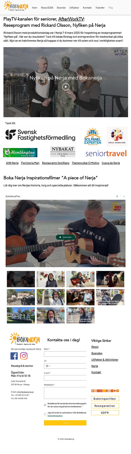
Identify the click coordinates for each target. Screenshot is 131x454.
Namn (47, 349)
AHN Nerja (12, 162)
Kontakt (96, 372)
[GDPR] (105, 412)
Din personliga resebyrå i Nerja (26, 349)
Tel (45, 361)
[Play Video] (65, 86)
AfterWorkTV (71, 19)
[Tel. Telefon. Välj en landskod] (48, 366)
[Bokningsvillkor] (105, 398)
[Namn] (65, 354)
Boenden (96, 353)
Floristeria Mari (30, 162)
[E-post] (65, 377)
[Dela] (117, 196)
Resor (95, 346)
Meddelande (49, 385)
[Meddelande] (66, 393)
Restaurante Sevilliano (55, 162)
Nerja (94, 366)
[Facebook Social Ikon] (14, 356)
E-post (47, 373)
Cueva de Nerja (111, 162)
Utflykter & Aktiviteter (104, 359)
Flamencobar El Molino (85, 162)
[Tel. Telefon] (69, 366)
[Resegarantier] (105, 405)
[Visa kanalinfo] (123, 196)
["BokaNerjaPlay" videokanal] (65, 297)
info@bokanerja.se (25, 392)
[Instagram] (23, 356)
